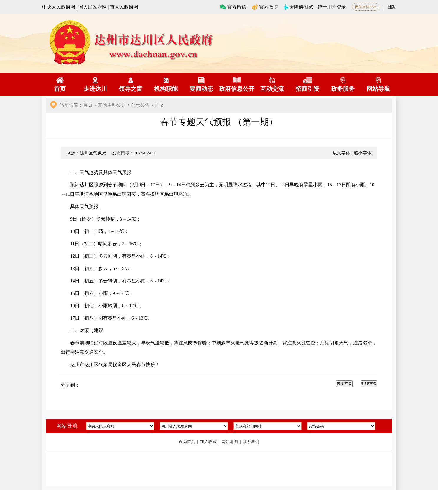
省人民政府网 (92, 6)
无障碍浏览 (298, 6)
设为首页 (187, 442)
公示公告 (140, 105)
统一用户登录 (332, 6)
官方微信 (233, 6)
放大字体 (341, 153)
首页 (88, 105)
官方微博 (265, 6)
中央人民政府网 (58, 6)
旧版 (391, 6)
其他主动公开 (112, 105)
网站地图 (230, 442)
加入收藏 (209, 442)
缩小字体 (362, 153)
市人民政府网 (124, 6)
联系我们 (251, 442)
